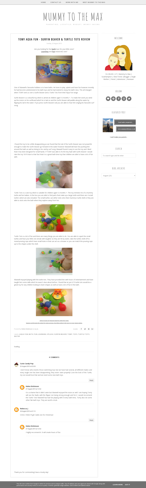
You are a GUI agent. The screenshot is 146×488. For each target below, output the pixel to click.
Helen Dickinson (32, 386)
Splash (50, 334)
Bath (31, 334)
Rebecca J (24, 408)
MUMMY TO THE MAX (73, 16)
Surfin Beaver (60, 334)
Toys (75, 334)
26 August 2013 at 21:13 (27, 411)
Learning (42, 334)
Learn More (118, 484)
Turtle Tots (84, 334)
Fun (35, 334)
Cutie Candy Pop (26, 363)
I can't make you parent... (118, 137)
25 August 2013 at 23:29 (27, 366)
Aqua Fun (23, 334)
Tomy (69, 334)
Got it (127, 484)
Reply (91, 380)
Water (17, 336)
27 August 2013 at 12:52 (33, 389)
